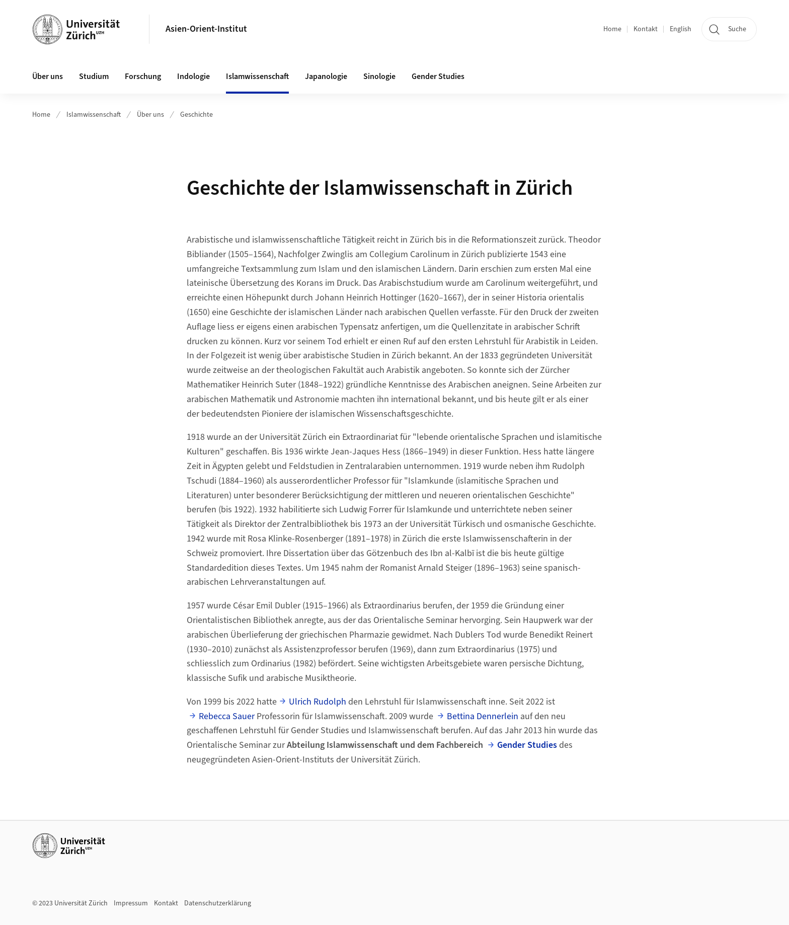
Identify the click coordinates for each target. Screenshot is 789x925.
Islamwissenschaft (93, 115)
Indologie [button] (193, 76)
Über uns (150, 115)
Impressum (131, 903)
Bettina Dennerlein (482, 716)
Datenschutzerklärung (217, 903)
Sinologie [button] (379, 76)
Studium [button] (94, 76)
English (680, 29)
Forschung (143, 76)
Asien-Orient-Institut (206, 29)
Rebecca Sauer (227, 716)
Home (612, 29)
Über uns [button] (47, 76)
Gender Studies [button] (438, 76)
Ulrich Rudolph (317, 702)
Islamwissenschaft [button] (257, 76)
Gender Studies (527, 745)
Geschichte (196, 115)
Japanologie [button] (326, 76)
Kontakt (646, 29)
